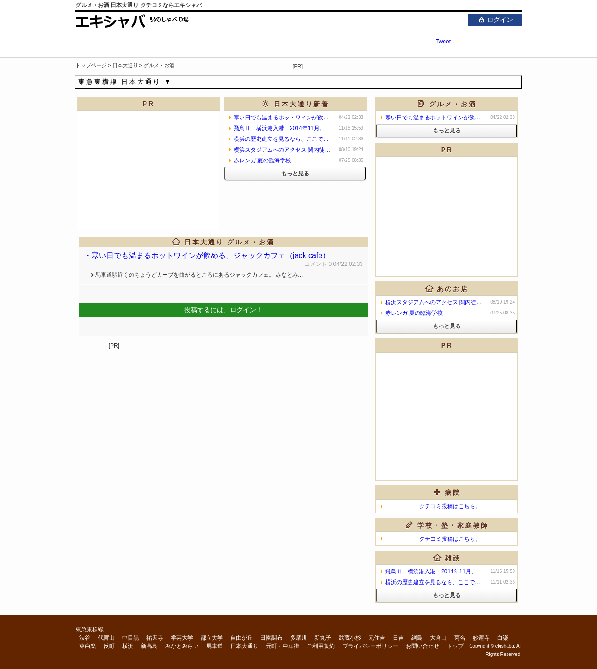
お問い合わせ (422, 646)
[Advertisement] (413, 64)
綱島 (417, 637)
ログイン (495, 19)
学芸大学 (182, 637)
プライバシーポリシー (370, 646)
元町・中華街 (282, 646)
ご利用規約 (321, 646)
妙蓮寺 (481, 637)
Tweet (443, 41)
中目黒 (130, 637)
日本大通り (244, 646)
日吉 (398, 637)
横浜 (127, 646)
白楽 (502, 637)
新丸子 (322, 637)
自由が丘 (241, 637)
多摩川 (298, 637)
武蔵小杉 (350, 637)
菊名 (459, 637)
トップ (455, 646)
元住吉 (376, 637)
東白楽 (87, 646)
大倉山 (438, 637)
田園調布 (271, 637)
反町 (109, 646)
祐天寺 (154, 637)
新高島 (149, 646)
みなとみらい (182, 646)
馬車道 (214, 646)
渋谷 (84, 637)
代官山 (106, 637)
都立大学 (212, 637)
